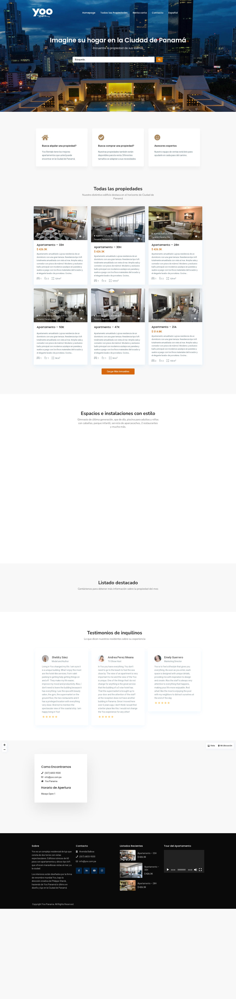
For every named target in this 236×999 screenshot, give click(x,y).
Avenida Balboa (45, 234)
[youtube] (94, 924)
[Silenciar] (195, 922)
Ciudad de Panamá (176, 319)
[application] (184, 914)
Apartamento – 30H (107, 247)
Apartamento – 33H (50, 245)
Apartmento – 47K (107, 327)
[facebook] (79, 924)
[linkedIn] (87, 924)
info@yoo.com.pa (53, 830)
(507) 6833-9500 (53, 826)
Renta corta (140, 12)
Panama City (50, 237)
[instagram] (102, 924)
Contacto (157, 12)
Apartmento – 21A (164, 327)
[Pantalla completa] (200, 922)
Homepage (88, 12)
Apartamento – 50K (50, 327)
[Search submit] (159, 59)
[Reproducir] (167, 922)
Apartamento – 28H (165, 245)
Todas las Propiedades (114, 12)
